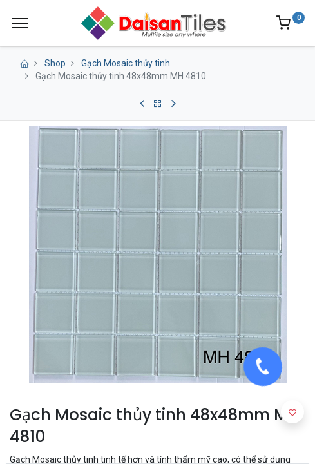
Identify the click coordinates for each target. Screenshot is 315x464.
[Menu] (19, 23)
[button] (292, 411)
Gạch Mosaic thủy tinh (125, 63)
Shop (55, 63)
